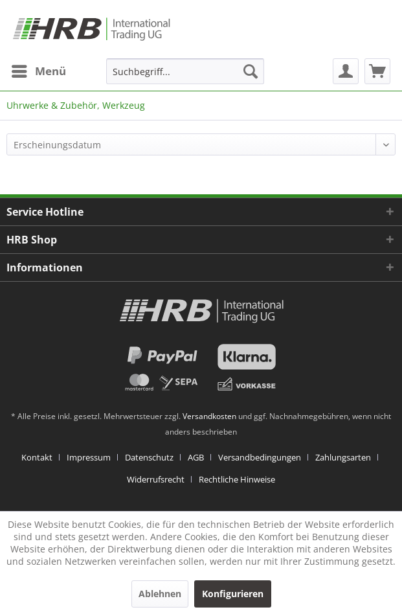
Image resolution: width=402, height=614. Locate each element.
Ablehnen (160, 593)
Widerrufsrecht (155, 479)
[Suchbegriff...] (184, 71)
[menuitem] (38, 71)
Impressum (89, 457)
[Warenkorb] (377, 71)
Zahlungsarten (343, 457)
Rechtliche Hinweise (237, 479)
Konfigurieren (232, 593)
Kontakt (36, 457)
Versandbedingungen (259, 457)
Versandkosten (209, 416)
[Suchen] (250, 71)
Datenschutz (149, 457)
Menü (39, 69)
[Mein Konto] (346, 71)
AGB (196, 457)
